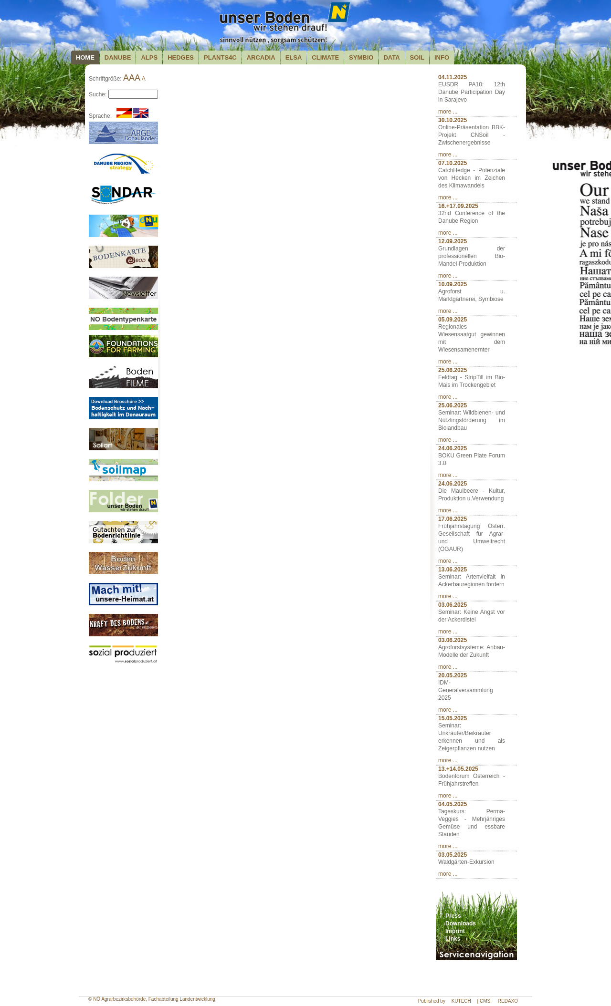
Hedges (181, 57)
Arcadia (261, 57)
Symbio (361, 57)
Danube (118, 57)
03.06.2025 (452, 605)
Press (453, 916)
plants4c (220, 57)
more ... (448, 111)
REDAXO (508, 1001)
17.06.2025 (452, 519)
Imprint (455, 931)
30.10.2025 (452, 120)
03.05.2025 (452, 854)
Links (452, 938)
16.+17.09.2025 (458, 206)
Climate (325, 57)
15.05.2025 (452, 718)
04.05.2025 (452, 804)
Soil (417, 57)
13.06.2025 (452, 569)
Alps (149, 57)
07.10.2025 (452, 163)
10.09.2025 (452, 284)
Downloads (460, 923)
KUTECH (461, 1001)
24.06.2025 (452, 448)
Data (391, 57)
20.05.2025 (452, 675)
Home (85, 57)
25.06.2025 (452, 370)
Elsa (293, 57)
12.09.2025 (452, 241)
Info (441, 57)
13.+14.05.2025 (458, 769)
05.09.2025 (452, 319)
